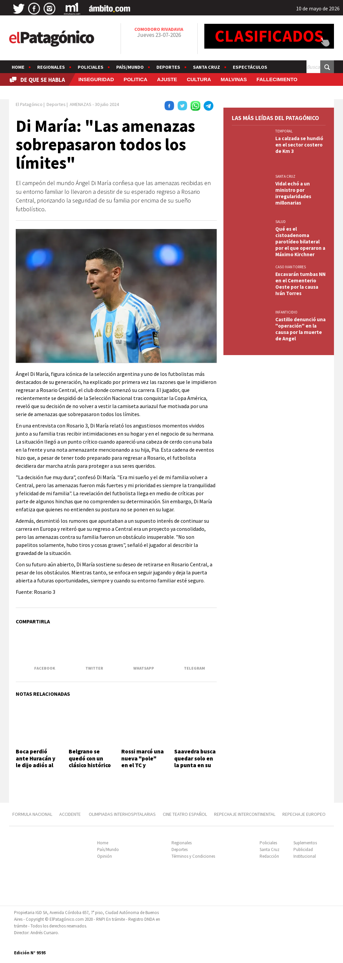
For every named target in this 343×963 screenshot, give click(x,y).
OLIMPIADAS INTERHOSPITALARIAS (122, 814)
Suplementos (305, 843)
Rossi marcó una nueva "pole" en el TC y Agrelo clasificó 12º (142, 765)
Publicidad (303, 849)
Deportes (168, 67)
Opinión (104, 856)
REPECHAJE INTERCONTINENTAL (244, 814)
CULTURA (199, 79)
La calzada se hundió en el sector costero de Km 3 (299, 144)
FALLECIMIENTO (277, 79)
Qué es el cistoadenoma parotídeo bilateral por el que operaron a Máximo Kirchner (300, 242)
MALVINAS (234, 79)
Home (18, 67)
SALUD (280, 221)
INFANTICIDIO (286, 312)
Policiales (91, 67)
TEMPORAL (283, 131)
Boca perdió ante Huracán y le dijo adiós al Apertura (35, 762)
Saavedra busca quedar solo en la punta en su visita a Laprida (195, 762)
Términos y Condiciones (193, 856)
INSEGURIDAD (96, 79)
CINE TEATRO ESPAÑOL (185, 814)
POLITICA (135, 79)
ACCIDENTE (70, 814)
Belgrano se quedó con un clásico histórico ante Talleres (90, 762)
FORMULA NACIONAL (32, 814)
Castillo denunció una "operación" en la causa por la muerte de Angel (300, 329)
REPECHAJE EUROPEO (304, 814)
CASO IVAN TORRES (290, 267)
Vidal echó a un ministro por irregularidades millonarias (293, 193)
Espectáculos (250, 67)
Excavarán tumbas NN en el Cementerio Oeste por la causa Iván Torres (300, 283)
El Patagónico (29, 104)
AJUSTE (167, 79)
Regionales (51, 67)
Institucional (304, 856)
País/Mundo (130, 67)
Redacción (269, 856)
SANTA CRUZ (285, 176)
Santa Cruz (206, 67)
